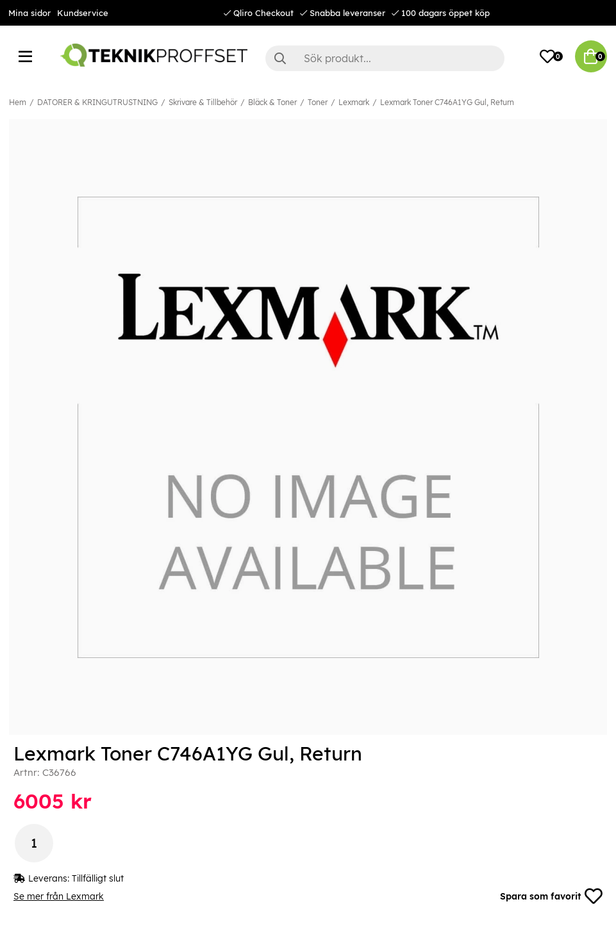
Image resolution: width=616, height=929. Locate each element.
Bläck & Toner (272, 102)
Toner (318, 102)
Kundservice (82, 13)
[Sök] (384, 58)
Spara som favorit (551, 896)
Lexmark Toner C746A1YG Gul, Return (447, 102)
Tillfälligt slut (98, 878)
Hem (17, 102)
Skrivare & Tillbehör (203, 102)
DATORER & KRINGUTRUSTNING (97, 102)
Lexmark (353, 102)
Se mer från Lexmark (58, 896)
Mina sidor (29, 13)
